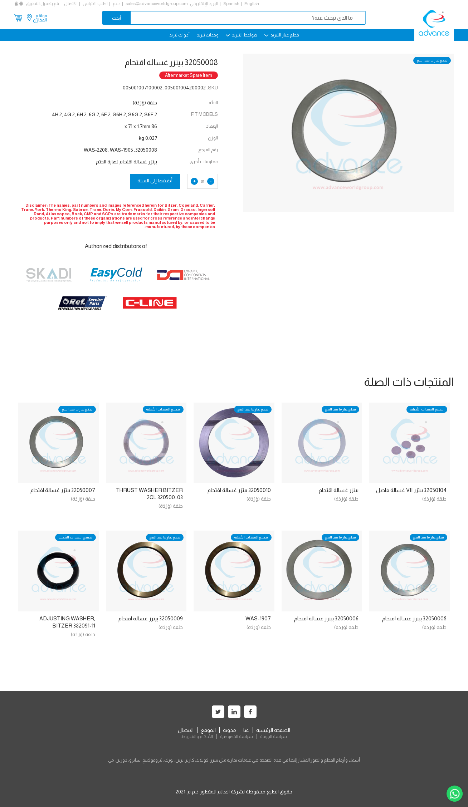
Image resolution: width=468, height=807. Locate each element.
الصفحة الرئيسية (273, 730)
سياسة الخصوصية (236, 736)
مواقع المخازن (40, 18)
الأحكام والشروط (197, 736)
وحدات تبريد (208, 35)
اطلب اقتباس (95, 3)
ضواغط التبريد (241, 35)
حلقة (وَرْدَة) (434, 499)
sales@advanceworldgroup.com (157, 3)
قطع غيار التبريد (281, 35)
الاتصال (71, 3)
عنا (246, 730)
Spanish (231, 3)
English (251, 3)
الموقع (208, 730)
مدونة (229, 730)
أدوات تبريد (179, 35)
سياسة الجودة (273, 736)
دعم (117, 3)
